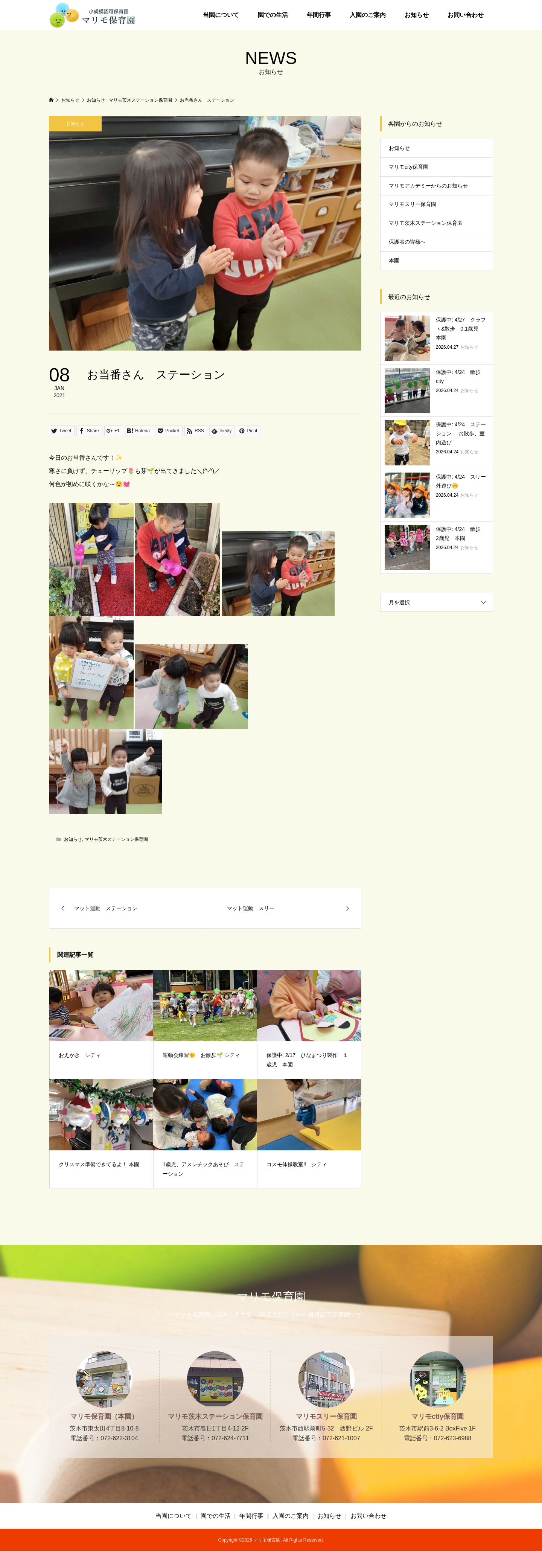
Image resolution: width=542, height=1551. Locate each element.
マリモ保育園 (271, 1296)
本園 (394, 261)
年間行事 (319, 15)
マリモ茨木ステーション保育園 (116, 839)
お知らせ (417, 15)
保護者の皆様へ (407, 242)
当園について (221, 15)
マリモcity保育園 (408, 167)
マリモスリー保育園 (412, 204)
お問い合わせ (466, 15)
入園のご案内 (368, 15)
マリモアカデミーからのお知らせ (428, 186)
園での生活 (273, 15)
